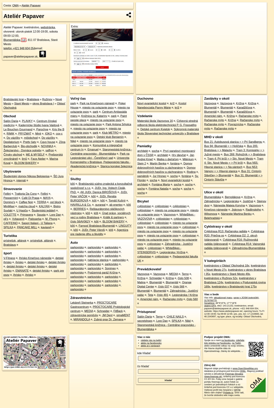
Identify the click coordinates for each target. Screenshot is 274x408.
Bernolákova (232, 197)
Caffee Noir (26, 202)
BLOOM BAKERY (25, 163)
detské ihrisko (36, 262)
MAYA (47, 197)
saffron (49, 150)
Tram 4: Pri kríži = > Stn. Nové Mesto (230, 158)
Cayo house (47, 142)
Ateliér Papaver (31, 5)
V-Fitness (9, 258)
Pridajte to (228, 392)
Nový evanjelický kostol (151, 103)
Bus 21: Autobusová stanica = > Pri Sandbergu (233, 141)
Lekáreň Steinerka (81, 302)
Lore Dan (55, 214)
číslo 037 (163, 286)
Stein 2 (141, 163)
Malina (141, 282)
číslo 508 (183, 278)
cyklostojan (144, 206)
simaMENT (123, 315)
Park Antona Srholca (118, 124)
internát (21, 180)
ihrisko (19, 262)
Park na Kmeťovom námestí (97, 103)
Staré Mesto (21, 103)
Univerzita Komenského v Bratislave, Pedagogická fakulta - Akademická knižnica (100, 162)
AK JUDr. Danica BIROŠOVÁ (98, 192)
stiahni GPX (210, 305)
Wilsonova (210, 213)
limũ (24, 158)
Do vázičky (13, 137)
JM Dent (107, 315)
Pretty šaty (29, 142)
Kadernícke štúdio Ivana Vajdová (39, 125)
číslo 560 (192, 299)
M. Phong (51, 218)
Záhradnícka (212, 201)
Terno (185, 274)
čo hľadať (143, 366)
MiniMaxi (9, 206)
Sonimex (110, 268)
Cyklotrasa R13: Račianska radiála (225, 231)
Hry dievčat (179, 155)
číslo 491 (162, 295)
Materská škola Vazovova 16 (155, 120)
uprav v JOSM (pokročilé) (246, 297)
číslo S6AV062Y (80, 221)
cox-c (59, 133)
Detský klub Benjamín (110, 136)
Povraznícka (235, 124)
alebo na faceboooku (151, 343)
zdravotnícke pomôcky (84, 315)
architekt (142, 150)
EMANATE (22, 270)
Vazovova (170, 214)
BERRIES (80, 208)
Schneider (103, 311)
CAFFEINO (10, 223)
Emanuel (93, 149)
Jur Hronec (159, 176)
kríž (172, 103)
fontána (174, 163)
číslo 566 (178, 286)
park (73, 103)
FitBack (118, 311)
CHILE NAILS (175, 316)
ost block (55, 202)
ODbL (243, 371)
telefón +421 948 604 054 (19, 48)
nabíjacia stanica (98, 260)
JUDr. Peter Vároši (93, 229)
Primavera (26, 214)
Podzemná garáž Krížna (103, 272)
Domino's (9, 202)
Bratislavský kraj (13, 99)
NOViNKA (47, 146)
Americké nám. (149, 299)
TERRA (41, 202)
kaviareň (46, 227)
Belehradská (212, 218)
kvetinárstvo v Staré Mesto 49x (231, 274)
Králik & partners (113, 217)
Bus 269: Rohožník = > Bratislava (244, 154)
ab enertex (116, 204)
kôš (72, 183)
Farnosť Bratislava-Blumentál (97, 225)
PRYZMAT (24, 133)
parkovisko (77, 247)
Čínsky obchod (12, 154)
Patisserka (34, 218)
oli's (5, 218)
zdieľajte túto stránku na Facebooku (224, 341)
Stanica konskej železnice (116, 166)
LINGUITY (125, 225)
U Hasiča (22, 210)
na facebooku (228, 340)
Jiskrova (237, 209)
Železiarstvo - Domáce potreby (22, 150)
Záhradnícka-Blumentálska (248, 248)
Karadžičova (244, 107)
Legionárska (231, 201)
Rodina (191, 171)
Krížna (141, 278)
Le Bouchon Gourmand (17, 129)
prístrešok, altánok (14, 240)
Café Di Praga (30, 197)
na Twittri (236, 343)
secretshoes (144, 320)
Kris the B (58, 129)
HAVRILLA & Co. (80, 204)
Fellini (7, 193)
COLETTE (9, 214)
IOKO (48, 133)
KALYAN (44, 206)
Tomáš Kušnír (117, 200)
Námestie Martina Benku (236, 213)
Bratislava (33, 99)
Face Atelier (38, 158)
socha (155, 150)
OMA (15, 5)
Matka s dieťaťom (168, 159)
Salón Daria (10, 121)
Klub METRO (110, 132)
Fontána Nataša (159, 188)
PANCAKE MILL (27, 227)
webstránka (48, 27)
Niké (73, 141)
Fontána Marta (161, 184)
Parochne (42, 129)
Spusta (41, 214)
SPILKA (8, 227)
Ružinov (47, 99)
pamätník (143, 176)
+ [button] (142, 8)
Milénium (188, 159)
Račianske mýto (173, 299)
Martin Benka (158, 163)
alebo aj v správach (150, 345)
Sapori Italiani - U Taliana (37, 223)
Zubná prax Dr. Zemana (108, 319)
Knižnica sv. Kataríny (94, 115)
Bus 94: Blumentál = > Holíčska (223, 146)
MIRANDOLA (82, 319)
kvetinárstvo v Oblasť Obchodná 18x (226, 265)
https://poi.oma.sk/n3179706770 (251, 91)
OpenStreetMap (206, 91)
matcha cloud (26, 206)
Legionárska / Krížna (172, 252)
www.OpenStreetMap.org (245, 368)
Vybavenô (18, 218)
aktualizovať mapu (223, 297)
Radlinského (253, 209)
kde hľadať (144, 353)
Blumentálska (14, 40)
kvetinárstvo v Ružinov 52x (220, 278)
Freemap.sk (224, 91)
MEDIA (88, 311)
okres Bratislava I (43, 103)
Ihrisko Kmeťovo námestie (35, 258)
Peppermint (10, 197)
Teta (150, 295)
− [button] (142, 13)
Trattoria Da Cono (26, 193)
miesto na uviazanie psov (98, 107)
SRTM (237, 390)
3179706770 (210, 300)
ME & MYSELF (35, 154)
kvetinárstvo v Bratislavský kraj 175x (234, 286)
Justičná (248, 201)
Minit (38, 133)
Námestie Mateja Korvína (229, 205)
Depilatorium (11, 142)
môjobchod (31, 137)
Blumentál (155, 282)
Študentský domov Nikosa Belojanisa (26, 176)
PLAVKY (27, 121)
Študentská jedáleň (43, 210)
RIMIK (10, 133)
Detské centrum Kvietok (155, 129)
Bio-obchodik (29, 146)
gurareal (100, 204)
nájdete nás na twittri (151, 340)
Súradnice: (209, 303)
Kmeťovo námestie (216, 209)
